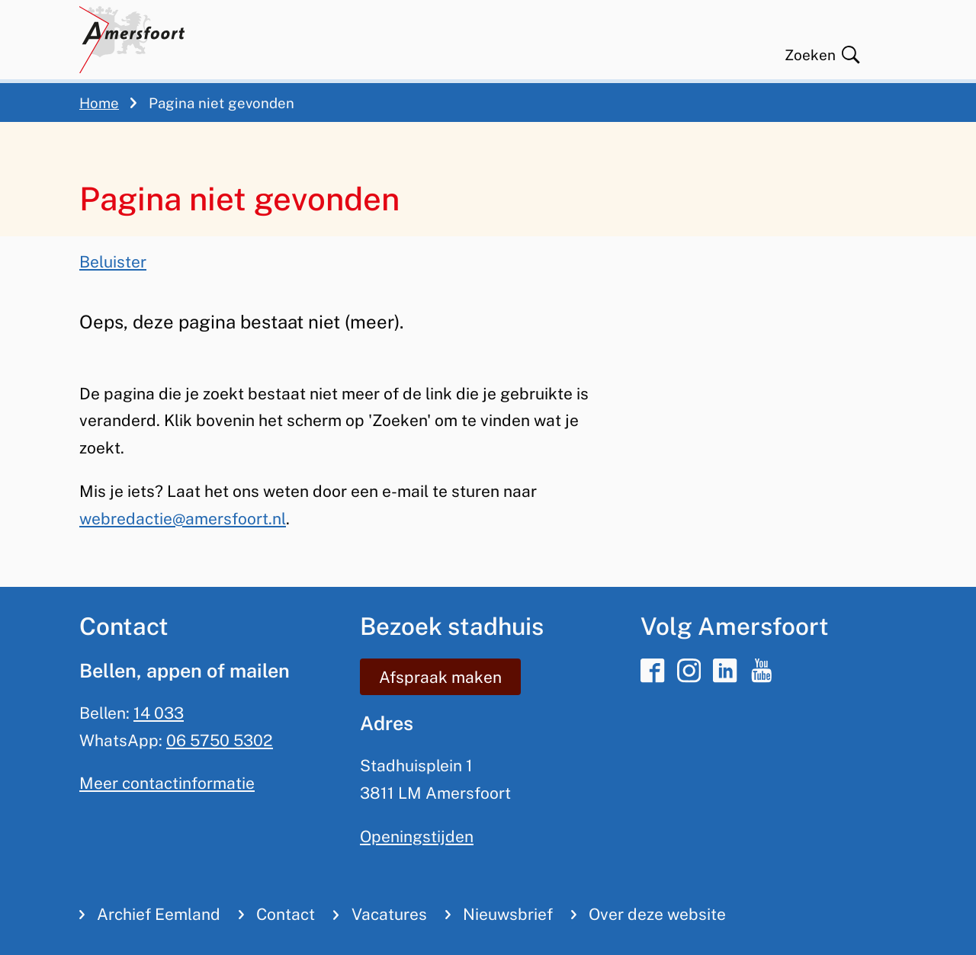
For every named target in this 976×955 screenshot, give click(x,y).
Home (99, 103)
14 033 (158, 713)
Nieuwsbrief (508, 914)
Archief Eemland (158, 914)
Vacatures (389, 914)
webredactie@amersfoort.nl (182, 518)
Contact (285, 914)
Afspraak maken (440, 677)
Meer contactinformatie (167, 783)
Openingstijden (417, 836)
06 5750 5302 (219, 740)
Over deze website (657, 914)
